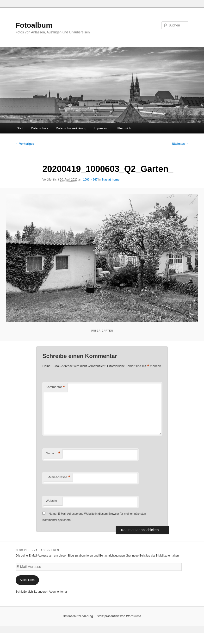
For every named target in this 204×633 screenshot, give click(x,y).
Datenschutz (39, 128)
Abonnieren (27, 580)
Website (51, 500)
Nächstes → (180, 143)
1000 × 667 (90, 179)
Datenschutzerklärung (71, 128)
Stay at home (110, 179)
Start (20, 128)
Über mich (124, 128)
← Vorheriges (25, 143)
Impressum (101, 128)
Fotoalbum (34, 25)
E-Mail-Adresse (58, 477)
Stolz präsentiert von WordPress (119, 616)
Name (53, 453)
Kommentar (55, 387)
